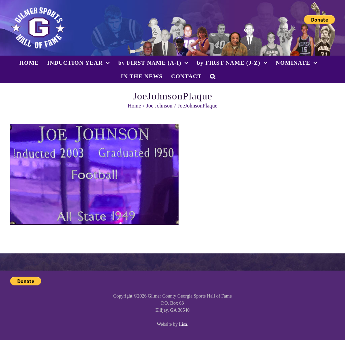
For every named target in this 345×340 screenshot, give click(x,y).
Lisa (183, 324)
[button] (213, 76)
